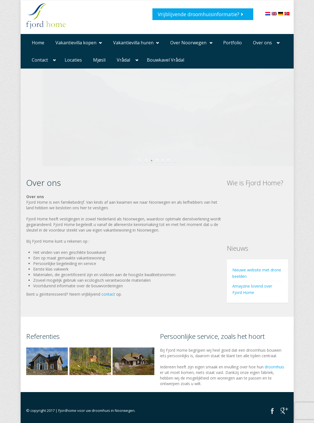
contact (108, 294)
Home (38, 43)
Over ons (262, 43)
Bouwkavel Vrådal (165, 60)
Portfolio (232, 43)
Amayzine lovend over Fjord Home (252, 289)
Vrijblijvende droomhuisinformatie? (198, 14)
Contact (40, 60)
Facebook (272, 411)
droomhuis (274, 366)
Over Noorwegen (188, 43)
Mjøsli (99, 60)
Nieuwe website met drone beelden (256, 273)
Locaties (73, 60)
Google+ (284, 411)
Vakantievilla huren (133, 43)
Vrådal (123, 60)
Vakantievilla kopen (75, 43)
